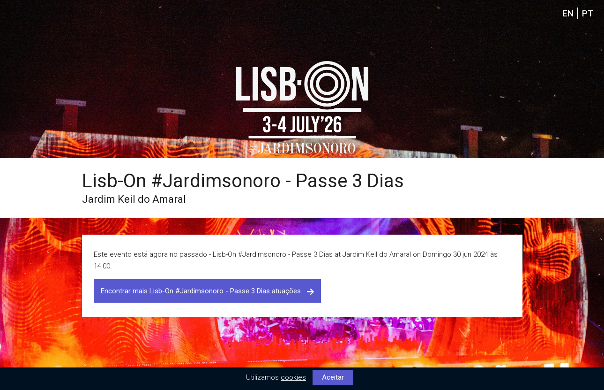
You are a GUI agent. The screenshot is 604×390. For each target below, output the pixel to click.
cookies (293, 377)
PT (587, 13)
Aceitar (333, 377)
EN (568, 13)
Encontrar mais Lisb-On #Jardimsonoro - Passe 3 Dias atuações (207, 291)
